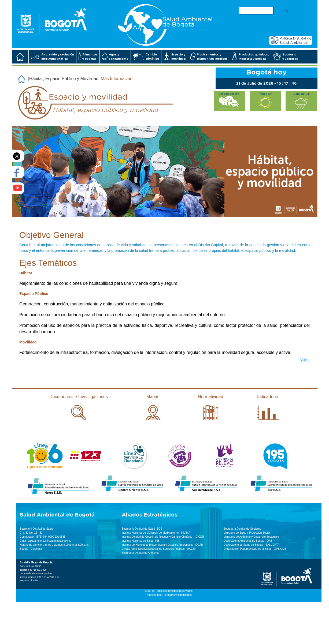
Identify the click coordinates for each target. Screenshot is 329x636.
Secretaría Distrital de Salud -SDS (142, 528)
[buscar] (256, 10)
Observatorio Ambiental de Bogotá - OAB (248, 540)
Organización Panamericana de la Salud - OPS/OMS (255, 548)
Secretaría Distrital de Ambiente (141, 552)
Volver (305, 360)
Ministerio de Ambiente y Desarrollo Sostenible (251, 536)
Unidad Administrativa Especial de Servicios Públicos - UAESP (159, 548)
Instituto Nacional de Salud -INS (141, 540)
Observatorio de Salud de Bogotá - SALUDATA (251, 544)
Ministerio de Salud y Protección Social (247, 532)
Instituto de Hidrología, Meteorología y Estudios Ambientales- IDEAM (163, 544)
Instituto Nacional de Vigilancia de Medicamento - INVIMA (156, 532)
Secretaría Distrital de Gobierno (242, 528)
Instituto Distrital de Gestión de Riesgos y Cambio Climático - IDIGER (163, 536)
